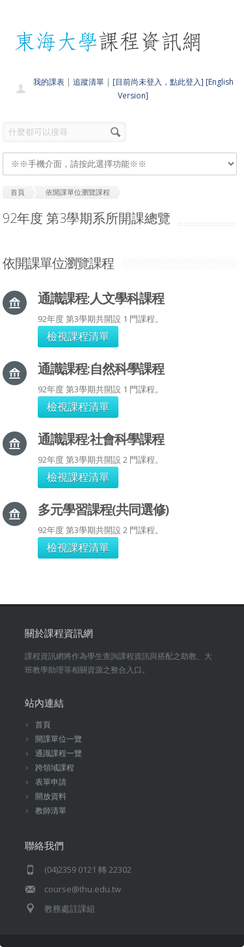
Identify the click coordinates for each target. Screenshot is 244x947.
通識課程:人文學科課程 (101, 298)
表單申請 (50, 781)
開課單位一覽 (58, 738)
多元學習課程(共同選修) (103, 509)
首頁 (43, 724)
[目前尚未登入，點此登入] (158, 81)
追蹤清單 (88, 81)
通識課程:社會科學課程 (101, 439)
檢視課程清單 (78, 336)
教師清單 (50, 810)
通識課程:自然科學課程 (101, 368)
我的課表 (48, 81)
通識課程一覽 (58, 753)
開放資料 (50, 796)
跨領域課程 (54, 767)
